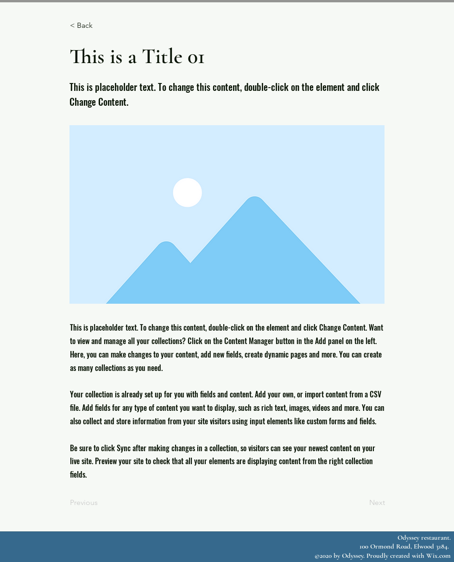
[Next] (362, 502)
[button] (100, 25)
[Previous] (100, 502)
